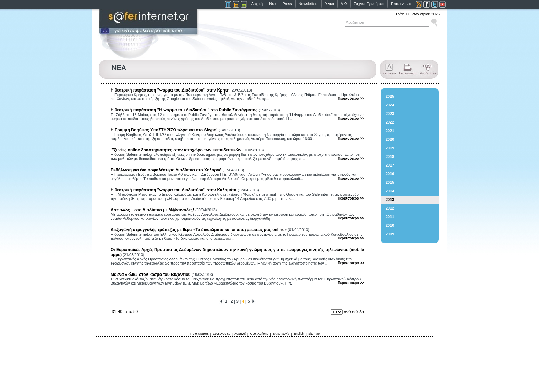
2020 (390, 139)
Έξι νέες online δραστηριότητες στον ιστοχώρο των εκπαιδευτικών (176, 150)
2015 (390, 182)
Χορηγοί (240, 333)
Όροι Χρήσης (259, 333)
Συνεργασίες (221, 333)
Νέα (272, 4)
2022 (390, 122)
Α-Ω (344, 4)
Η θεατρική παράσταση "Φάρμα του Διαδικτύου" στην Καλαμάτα (173, 189)
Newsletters (308, 4)
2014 (390, 191)
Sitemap (314, 333)
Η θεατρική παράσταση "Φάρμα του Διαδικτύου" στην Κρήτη (170, 90)
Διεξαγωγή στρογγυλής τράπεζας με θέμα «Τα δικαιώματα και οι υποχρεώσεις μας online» (199, 229)
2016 (390, 174)
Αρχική (257, 4)
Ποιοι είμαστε (199, 333)
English (299, 333)
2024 (390, 105)
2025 (390, 96)
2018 (390, 156)
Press (287, 4)
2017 (390, 165)
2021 (390, 131)
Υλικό (329, 4)
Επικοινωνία (401, 4)
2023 (390, 113)
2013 (390, 199)
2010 (390, 225)
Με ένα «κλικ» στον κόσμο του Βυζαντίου (151, 274)
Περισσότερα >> (351, 98)
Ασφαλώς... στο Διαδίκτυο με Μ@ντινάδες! (152, 209)
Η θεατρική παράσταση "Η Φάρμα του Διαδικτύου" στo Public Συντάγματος (184, 110)
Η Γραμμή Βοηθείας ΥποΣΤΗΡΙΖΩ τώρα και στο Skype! (164, 130)
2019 (390, 148)
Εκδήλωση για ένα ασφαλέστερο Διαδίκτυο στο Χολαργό (166, 170)
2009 (390, 234)
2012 (390, 208)
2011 (390, 217)
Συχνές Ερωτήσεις (369, 4)
